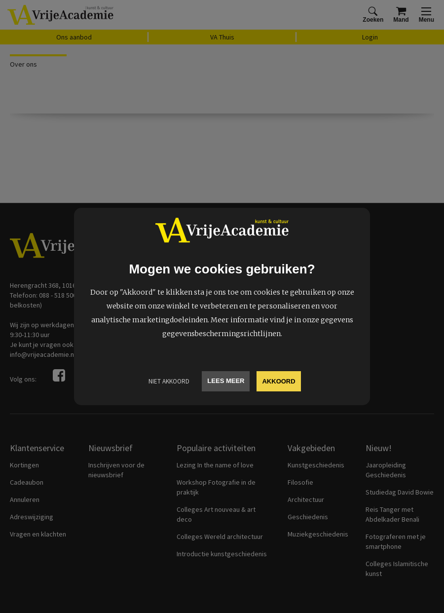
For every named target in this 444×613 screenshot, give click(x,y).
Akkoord (278, 381)
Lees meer (225, 380)
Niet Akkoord (168, 381)
